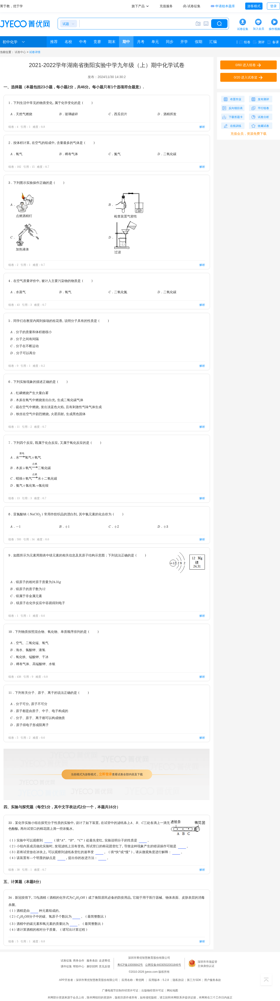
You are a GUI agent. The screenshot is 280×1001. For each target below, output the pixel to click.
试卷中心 (20, 52)
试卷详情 (34, 52)
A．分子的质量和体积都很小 (31, 332)
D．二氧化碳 (167, 154)
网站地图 (172, 990)
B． (126, 204)
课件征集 (66, 966)
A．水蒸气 (18, 292)
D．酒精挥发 (167, 114)
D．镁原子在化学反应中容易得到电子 (37, 603)
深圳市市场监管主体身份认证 (207, 964)
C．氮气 (114, 154)
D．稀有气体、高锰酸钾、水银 (32, 664)
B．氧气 (65, 292)
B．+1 (64, 526)
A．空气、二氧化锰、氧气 (29, 643)
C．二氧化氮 (117, 292)
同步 (169, 42)
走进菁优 (104, 960)
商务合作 (78, 960)
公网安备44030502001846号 (163, 964)
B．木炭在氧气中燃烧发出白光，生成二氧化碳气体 (46, 400)
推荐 (54, 42)
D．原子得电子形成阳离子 (29, 725)
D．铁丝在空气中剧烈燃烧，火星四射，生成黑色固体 (48, 414)
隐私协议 (178, 980)
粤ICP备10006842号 (130, 964)
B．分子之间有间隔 (24, 339)
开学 (184, 42)
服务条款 (92, 960)
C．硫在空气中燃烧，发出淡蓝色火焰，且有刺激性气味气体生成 (56, 407)
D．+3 (163, 526)
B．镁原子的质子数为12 (27, 589)
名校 (68, 42)
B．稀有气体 (68, 154)
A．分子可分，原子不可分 (28, 704)
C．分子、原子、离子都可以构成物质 (37, 718)
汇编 (213, 42)
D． (122, 237)
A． (22, 204)
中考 (83, 42)
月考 (140, 42)
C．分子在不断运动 (24, 346)
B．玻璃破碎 (68, 114)
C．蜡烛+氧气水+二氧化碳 (33, 478)
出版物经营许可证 (152, 990)
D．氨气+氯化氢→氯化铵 (29, 485)
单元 (155, 42)
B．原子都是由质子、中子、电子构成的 (39, 711)
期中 (126, 42)
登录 (273, 6)
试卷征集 (66, 960)
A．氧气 (16, 154)
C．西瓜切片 (117, 114)
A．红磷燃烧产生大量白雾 (29, 393)
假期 (198, 42)
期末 (112, 42)
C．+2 (113, 526)
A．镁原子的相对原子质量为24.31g (35, 582)
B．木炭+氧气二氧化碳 (30, 468)
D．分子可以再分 (23, 353)
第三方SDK (194, 980)
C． (24, 237)
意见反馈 (104, 966)
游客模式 (253, 6)
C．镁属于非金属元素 (26, 596)
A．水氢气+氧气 (25, 457)
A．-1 (15, 526)
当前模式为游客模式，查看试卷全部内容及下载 (107, 774)
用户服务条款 (212, 980)
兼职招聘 (92, 966)
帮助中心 (78, 966)
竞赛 (97, 42)
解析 (202, 126)
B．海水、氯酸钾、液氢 (27, 650)
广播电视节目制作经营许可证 (120, 990)
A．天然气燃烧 (21, 114)
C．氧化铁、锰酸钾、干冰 (29, 657)
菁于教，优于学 (11, 6)
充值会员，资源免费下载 (248, 133)
